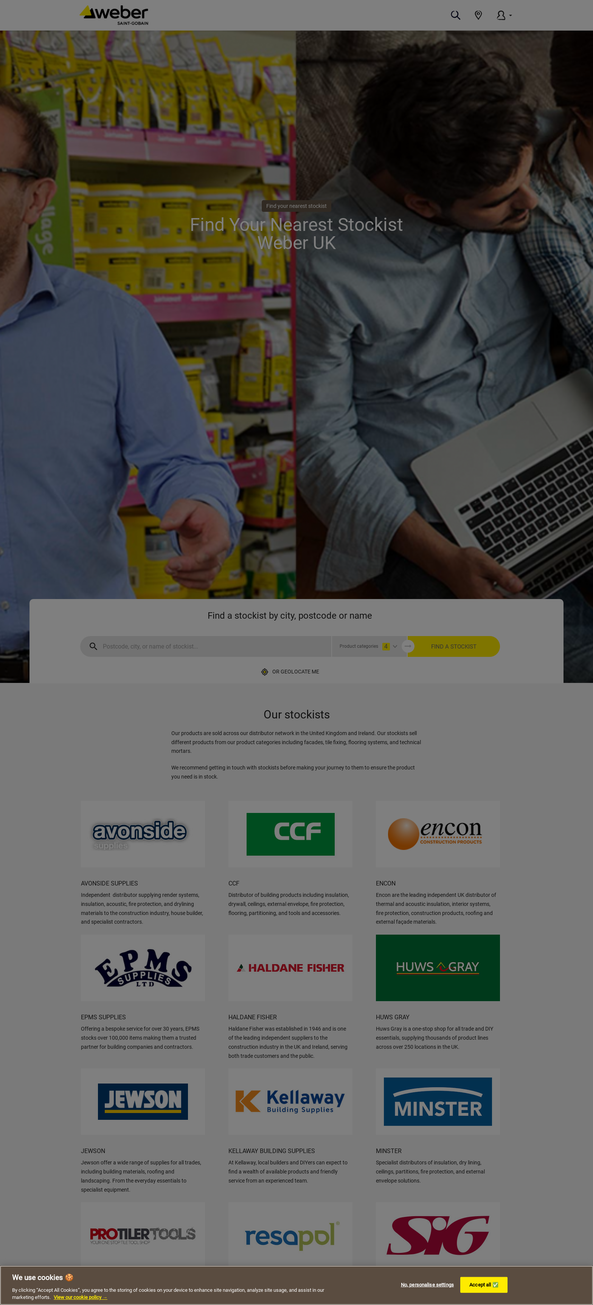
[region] (296, 1285)
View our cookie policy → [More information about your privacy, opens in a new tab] (80, 1297)
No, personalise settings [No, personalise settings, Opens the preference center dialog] (427, 1285)
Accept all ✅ (483, 1285)
